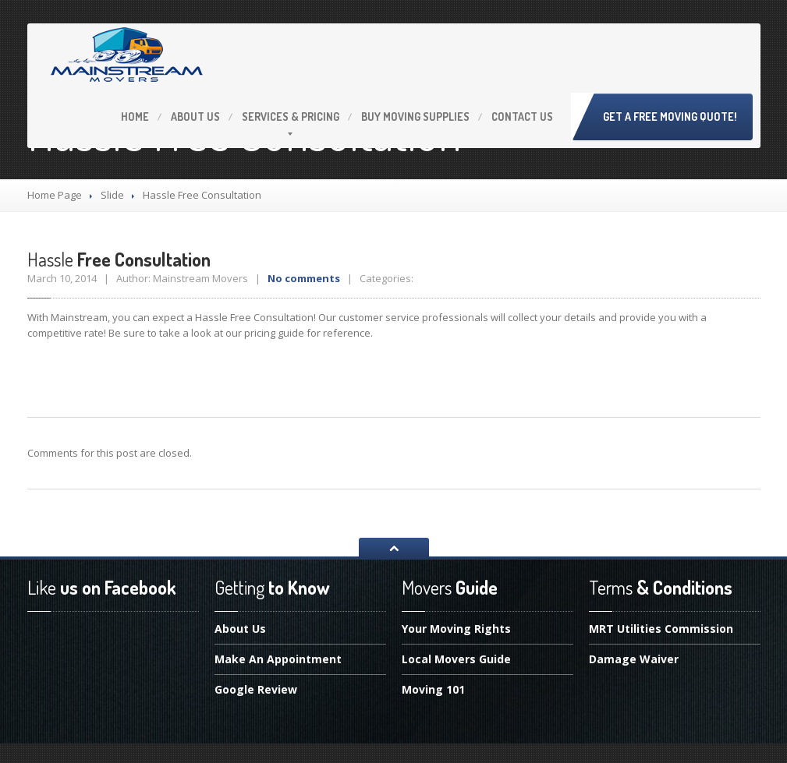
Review (255, 689)
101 (433, 689)
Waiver (634, 659)
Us (195, 116)
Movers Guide (456, 659)
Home (135, 116)
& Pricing (290, 116)
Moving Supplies (415, 116)
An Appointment (278, 659)
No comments (304, 278)
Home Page (54, 195)
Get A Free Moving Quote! (670, 116)
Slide (112, 195)
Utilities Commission (661, 629)
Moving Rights (456, 629)
